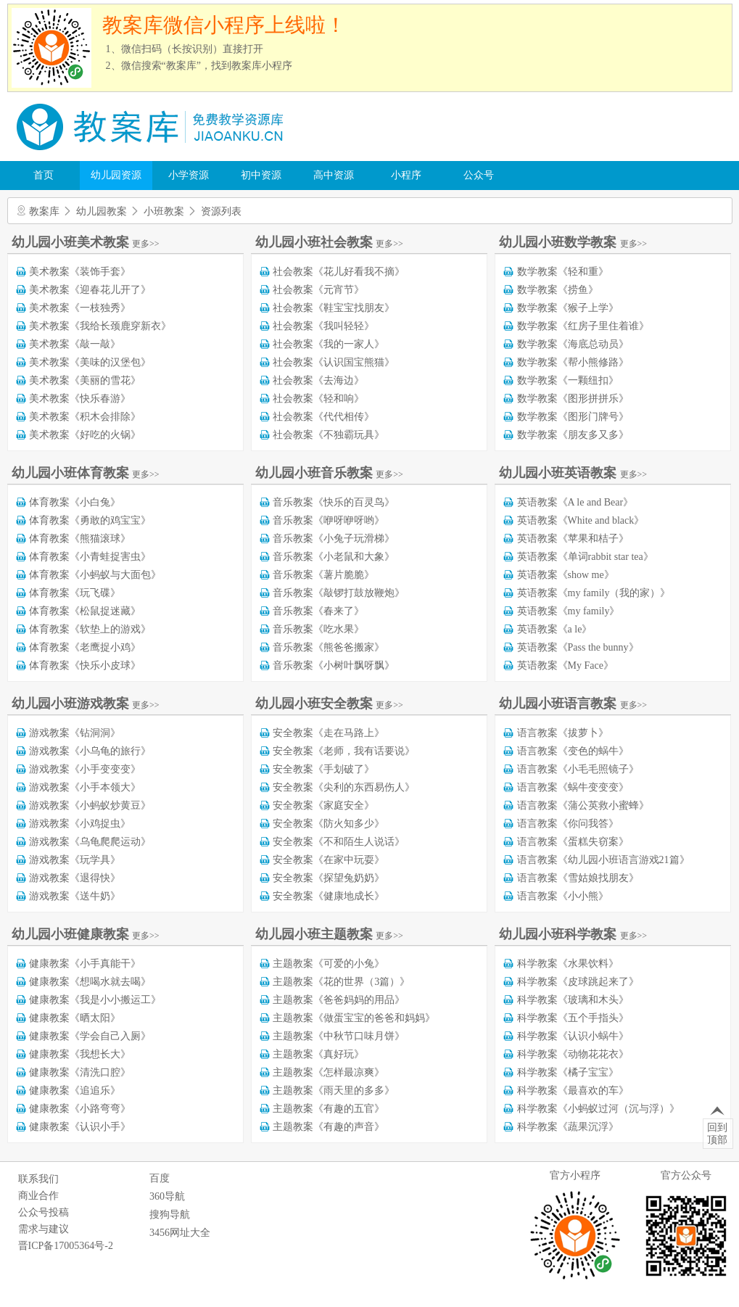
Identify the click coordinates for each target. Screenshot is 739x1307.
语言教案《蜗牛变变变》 (573, 787)
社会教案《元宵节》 (318, 289)
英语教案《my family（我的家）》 (594, 592)
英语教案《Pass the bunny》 (578, 647)
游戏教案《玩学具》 (74, 859)
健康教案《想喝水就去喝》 (90, 981)
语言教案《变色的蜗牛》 (573, 751)
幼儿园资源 (116, 175)
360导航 (167, 1196)
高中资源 (333, 175)
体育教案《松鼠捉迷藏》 (85, 611)
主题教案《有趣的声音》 (328, 1126)
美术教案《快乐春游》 (80, 398)
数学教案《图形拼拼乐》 (573, 398)
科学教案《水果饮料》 (568, 963)
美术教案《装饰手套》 (80, 271)
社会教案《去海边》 (318, 380)
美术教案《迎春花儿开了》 (90, 289)
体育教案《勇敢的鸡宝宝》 (90, 520)
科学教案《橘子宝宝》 (568, 1072)
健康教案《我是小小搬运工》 (95, 999)
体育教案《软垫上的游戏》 (90, 629)
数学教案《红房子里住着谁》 (583, 326)
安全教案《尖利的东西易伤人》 (344, 787)
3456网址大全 (179, 1232)
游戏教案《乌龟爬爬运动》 (90, 841)
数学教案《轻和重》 (562, 271)
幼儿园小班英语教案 (573, 473)
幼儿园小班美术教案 (86, 242)
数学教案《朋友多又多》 (573, 434)
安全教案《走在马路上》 (328, 732)
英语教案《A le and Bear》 (575, 502)
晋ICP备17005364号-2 (65, 1245)
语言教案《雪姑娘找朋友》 (578, 878)
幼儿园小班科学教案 (573, 934)
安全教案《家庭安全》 (323, 805)
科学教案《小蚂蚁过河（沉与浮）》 (598, 1108)
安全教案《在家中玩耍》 (328, 859)
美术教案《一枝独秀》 (80, 307)
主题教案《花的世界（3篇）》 (341, 981)
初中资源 (261, 175)
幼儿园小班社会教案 (329, 242)
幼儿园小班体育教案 (86, 473)
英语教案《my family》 (568, 611)
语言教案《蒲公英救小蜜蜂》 (583, 805)
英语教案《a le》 (555, 629)
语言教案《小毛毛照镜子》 (578, 769)
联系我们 (38, 1179)
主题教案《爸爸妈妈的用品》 (339, 999)
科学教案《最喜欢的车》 (573, 1090)
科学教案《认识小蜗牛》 (573, 1036)
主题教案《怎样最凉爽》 (328, 1072)
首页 (43, 175)
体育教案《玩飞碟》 (74, 592)
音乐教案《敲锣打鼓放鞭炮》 (339, 592)
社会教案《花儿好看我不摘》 (339, 271)
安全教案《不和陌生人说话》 (339, 841)
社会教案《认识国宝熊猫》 (334, 362)
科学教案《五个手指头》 (573, 1018)
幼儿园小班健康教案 (86, 934)
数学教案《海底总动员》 (573, 344)
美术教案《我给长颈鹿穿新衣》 (100, 326)
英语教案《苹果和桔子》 (573, 538)
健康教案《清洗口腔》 (80, 1072)
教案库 (44, 211)
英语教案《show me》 (565, 574)
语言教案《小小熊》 (562, 896)
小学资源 (188, 175)
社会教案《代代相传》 (323, 416)
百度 (159, 1178)
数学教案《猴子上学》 (568, 307)
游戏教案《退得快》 (74, 878)
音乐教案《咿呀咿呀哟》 (328, 520)
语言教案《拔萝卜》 (562, 732)
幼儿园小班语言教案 (573, 703)
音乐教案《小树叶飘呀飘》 (334, 665)
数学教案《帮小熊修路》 (573, 362)
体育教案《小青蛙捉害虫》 (90, 556)
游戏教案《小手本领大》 (85, 787)
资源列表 (221, 211)
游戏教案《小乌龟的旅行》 (90, 751)
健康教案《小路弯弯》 (80, 1108)
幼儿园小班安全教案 (329, 703)
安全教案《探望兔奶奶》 (328, 878)
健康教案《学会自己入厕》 (90, 1036)
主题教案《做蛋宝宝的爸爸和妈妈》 (354, 1018)
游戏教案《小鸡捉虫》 (80, 823)
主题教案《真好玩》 (318, 1054)
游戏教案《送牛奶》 (74, 896)
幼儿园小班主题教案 (329, 934)
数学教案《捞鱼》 (557, 289)
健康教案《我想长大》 (80, 1054)
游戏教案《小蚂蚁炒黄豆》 (90, 805)
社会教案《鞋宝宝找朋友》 (334, 307)
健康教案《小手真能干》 (85, 963)
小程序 (406, 175)
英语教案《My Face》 (565, 665)
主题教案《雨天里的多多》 (334, 1090)
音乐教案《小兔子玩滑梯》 (334, 538)
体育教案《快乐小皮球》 (85, 665)
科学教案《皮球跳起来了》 (578, 981)
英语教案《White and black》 (581, 520)
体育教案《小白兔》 (74, 502)
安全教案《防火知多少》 (328, 823)
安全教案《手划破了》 (323, 769)
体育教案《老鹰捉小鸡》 (85, 647)
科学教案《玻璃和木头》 (573, 999)
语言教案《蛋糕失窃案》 (573, 841)
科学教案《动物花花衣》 (573, 1054)
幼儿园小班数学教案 (573, 242)
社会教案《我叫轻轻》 (323, 326)
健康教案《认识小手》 (80, 1126)
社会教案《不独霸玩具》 (328, 434)
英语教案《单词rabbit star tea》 (585, 556)
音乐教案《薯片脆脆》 (323, 574)
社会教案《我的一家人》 (328, 344)
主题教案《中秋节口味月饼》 (339, 1036)
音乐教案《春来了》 (318, 611)
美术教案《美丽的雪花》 (85, 380)
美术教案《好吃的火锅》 (85, 434)
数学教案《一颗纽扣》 (568, 380)
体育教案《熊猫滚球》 (80, 538)
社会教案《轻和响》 (318, 398)
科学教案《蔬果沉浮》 (568, 1126)
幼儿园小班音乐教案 (329, 473)
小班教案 (164, 211)
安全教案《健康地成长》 (328, 896)
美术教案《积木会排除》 (85, 416)
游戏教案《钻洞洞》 (74, 732)
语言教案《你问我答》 (568, 823)
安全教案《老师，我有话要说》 (344, 751)
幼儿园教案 (101, 211)
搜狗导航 (169, 1214)
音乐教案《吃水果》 (318, 629)
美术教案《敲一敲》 (74, 344)
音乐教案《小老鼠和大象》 (334, 556)
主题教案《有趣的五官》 (328, 1108)
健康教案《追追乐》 (74, 1090)
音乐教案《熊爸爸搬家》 (328, 647)
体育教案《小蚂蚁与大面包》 (95, 574)
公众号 (478, 175)
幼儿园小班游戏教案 (86, 703)
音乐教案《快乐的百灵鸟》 (334, 502)
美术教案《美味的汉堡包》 (90, 362)
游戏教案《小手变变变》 (85, 769)
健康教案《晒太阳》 (74, 1018)
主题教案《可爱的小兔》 (328, 963)
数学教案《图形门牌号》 (573, 416)
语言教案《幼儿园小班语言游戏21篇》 (603, 859)
